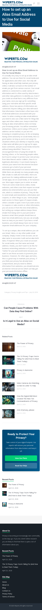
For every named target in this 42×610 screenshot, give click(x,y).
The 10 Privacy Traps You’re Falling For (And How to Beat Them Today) (28, 358)
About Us (5, 585)
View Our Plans (21, 458)
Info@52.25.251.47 (9, 67)
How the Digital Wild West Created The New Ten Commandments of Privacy (27, 398)
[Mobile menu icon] (38, 3)
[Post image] (8, 347)
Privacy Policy (7, 594)
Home (4, 582)
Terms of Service (8, 597)
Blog (4, 588)
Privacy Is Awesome (24, 370)
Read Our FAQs (21, 466)
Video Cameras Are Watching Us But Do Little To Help (28, 384)
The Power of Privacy (25, 343)
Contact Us (6, 591)
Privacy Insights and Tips (19, 292)
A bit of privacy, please (25, 410)
